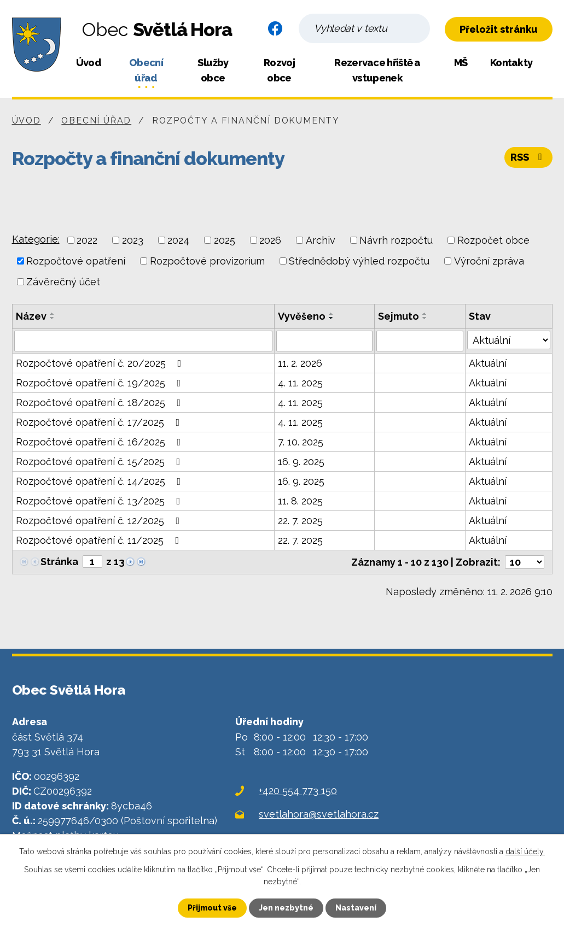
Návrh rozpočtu (396, 240)
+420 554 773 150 (298, 790)
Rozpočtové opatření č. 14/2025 (100, 481)
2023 (132, 240)
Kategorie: (36, 239)
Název (31, 316)
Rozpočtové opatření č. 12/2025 (100, 520)
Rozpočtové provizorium (207, 261)
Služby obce (213, 70)
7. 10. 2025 (300, 442)
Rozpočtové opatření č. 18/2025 (100, 402)
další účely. (525, 851)
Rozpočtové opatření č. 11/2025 (100, 540)
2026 (270, 240)
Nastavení (355, 907)
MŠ (461, 62)
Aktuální (488, 363)
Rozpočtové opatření (75, 261)
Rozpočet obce (493, 240)
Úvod (88, 62)
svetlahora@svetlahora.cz (319, 814)
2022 (87, 240)
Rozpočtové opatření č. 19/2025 (100, 383)
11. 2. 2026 (300, 363)
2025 (224, 240)
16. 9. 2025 (301, 461)
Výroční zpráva (489, 261)
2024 (178, 240)
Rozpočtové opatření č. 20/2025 (101, 363)
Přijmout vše (212, 907)
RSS (528, 157)
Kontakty (511, 62)
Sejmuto (398, 316)
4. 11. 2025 (300, 383)
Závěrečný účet (63, 281)
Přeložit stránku (499, 29)
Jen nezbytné (286, 907)
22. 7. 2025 (300, 520)
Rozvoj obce (279, 70)
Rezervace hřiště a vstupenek (377, 70)
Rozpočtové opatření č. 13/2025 (100, 501)
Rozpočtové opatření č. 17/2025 (100, 422)
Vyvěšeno (301, 316)
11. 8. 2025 (300, 501)
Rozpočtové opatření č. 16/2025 (100, 442)
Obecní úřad (146, 70)
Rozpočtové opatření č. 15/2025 (100, 461)
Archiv (320, 240)
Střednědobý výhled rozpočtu (359, 261)
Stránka (59, 561)
